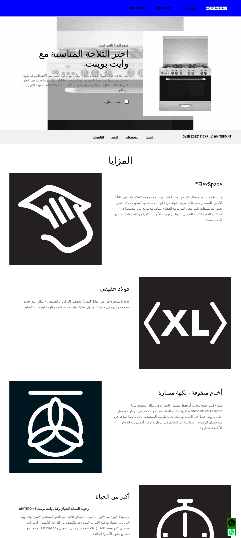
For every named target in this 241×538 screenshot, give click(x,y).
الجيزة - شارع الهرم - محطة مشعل (41, 514)
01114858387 (110, 514)
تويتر (173, 521)
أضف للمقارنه (113, 102)
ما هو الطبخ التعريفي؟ (114, 45)
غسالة (227, 514)
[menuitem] (219, 8)
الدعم (114, 137)
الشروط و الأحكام (221, 533)
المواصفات (131, 137)
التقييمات (98, 137)
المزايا (149, 137)
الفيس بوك (168, 514)
